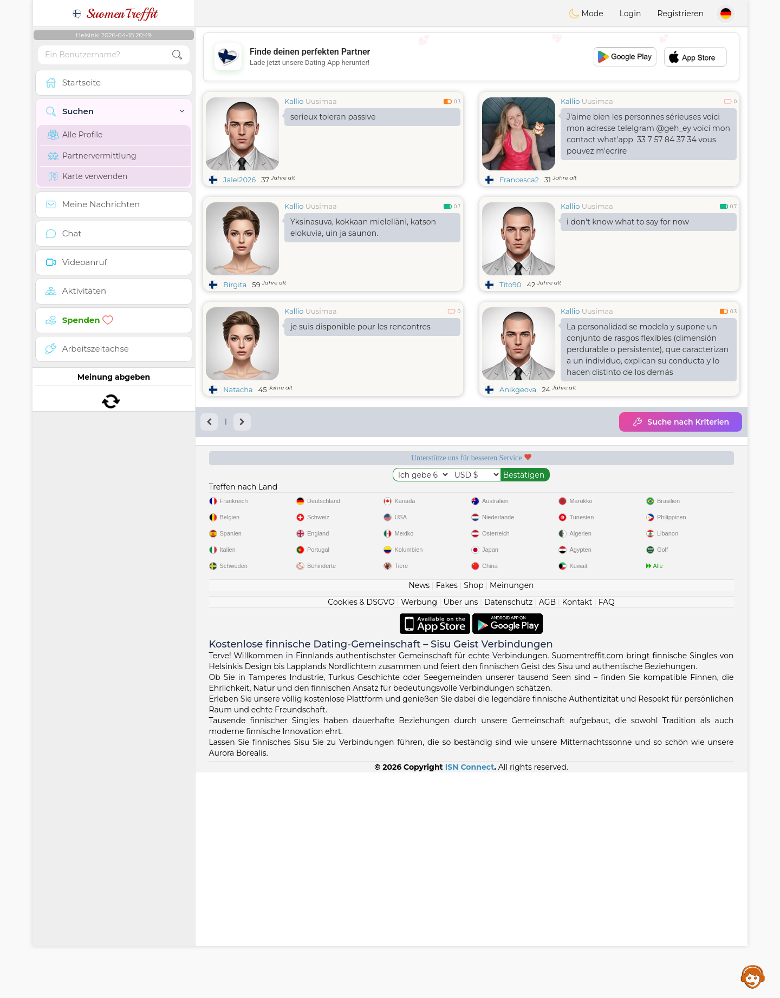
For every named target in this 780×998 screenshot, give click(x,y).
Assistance (753, 976)
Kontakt (577, 827)
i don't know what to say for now (628, 222)
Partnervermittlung (92, 155)
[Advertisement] (471, 56)
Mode (586, 13)
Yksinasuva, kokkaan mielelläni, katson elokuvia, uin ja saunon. (363, 227)
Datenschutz (508, 827)
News (419, 811)
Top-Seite (680, 495)
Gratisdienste (262, 495)
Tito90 (510, 284)
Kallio (293, 101)
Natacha (238, 389)
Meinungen (512, 811)
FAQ (607, 827)
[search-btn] (177, 54)
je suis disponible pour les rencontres (360, 327)
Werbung (419, 827)
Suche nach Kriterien (680, 422)
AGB (547, 827)
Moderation (402, 495)
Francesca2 (519, 179)
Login (630, 13)
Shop (473, 811)
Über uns (460, 827)
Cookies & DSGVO (361, 827)
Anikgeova (517, 389)
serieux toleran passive (332, 117)
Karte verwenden (87, 176)
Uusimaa (321, 101)
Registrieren (680, 13)
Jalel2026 (239, 179)
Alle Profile (75, 134)
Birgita (234, 284)
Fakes (447, 811)
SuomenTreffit (114, 13)
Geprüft (541, 495)
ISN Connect (470, 992)
